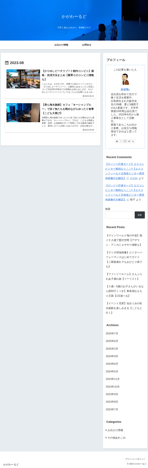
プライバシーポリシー (135, 459)
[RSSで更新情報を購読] (133, 141)
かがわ (125, 89)
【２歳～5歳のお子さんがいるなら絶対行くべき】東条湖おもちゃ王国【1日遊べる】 (125, 291)
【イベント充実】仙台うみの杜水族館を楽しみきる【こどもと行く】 (124, 308)
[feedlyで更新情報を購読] (129, 141)
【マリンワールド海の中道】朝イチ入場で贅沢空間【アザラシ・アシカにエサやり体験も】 (124, 240)
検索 (107, 209)
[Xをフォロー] (121, 141)
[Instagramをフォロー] (125, 141)
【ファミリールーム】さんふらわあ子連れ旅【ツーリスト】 (124, 276)
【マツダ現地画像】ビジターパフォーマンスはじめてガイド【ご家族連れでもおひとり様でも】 (124, 259)
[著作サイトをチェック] (117, 141)
